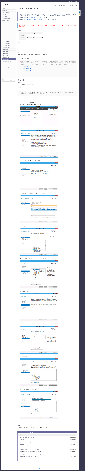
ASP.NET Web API (5, 49)
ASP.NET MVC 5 (6, 41)
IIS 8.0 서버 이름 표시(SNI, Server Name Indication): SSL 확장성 (30, 454)
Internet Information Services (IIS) (7, 61)
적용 (11, 80)
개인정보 (75, 5)
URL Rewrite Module (6, 65)
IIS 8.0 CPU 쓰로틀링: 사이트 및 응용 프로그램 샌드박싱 (29, 449)
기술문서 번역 (63, 5)
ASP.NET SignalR (5, 51)
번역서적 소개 (4, 76)
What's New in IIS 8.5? (5, 57)
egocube (5, 4)
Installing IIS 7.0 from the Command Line (30, 70)
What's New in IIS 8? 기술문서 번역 (27, 432)
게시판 (69, 5)
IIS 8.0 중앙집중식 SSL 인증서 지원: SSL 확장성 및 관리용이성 (30, 451)
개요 (20, 44)
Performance (7, 26)
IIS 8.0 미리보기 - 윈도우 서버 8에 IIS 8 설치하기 (33, 19)
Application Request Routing (7, 67)
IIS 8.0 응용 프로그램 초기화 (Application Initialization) (29, 442)
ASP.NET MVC (4, 39)
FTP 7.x (4, 63)
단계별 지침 (22, 46)
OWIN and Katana (5, 55)
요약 (20, 49)
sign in (71, 1)
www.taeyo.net (45, 19)
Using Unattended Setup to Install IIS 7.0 (30, 72)
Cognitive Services (5, 10)
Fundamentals (7, 22)
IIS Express (4, 74)
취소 (14, 80)
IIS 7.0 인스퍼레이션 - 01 (27, 66)
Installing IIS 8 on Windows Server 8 (34, 17)
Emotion (5, 16)
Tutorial (6, 37)
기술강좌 (56, 5)
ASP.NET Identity (5, 53)
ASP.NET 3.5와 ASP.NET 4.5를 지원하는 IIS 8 (27, 437)
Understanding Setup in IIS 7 (28, 68)
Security (6, 24)
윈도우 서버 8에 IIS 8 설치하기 (25, 434)
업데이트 (3, 8)
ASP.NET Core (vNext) (5, 20)
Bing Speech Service (7, 18)
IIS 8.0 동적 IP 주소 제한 (24, 444)
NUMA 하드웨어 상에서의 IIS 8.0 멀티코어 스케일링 (29, 456)
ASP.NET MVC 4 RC (7, 45)
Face (4, 14)
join (76, 1)
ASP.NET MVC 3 (6, 47)
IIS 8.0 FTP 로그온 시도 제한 (24, 446)
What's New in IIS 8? (5, 59)
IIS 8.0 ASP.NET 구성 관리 (24, 439)
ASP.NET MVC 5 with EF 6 (8, 43)
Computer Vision (6, 12)
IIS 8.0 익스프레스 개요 (24, 458)
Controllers (7, 35)
